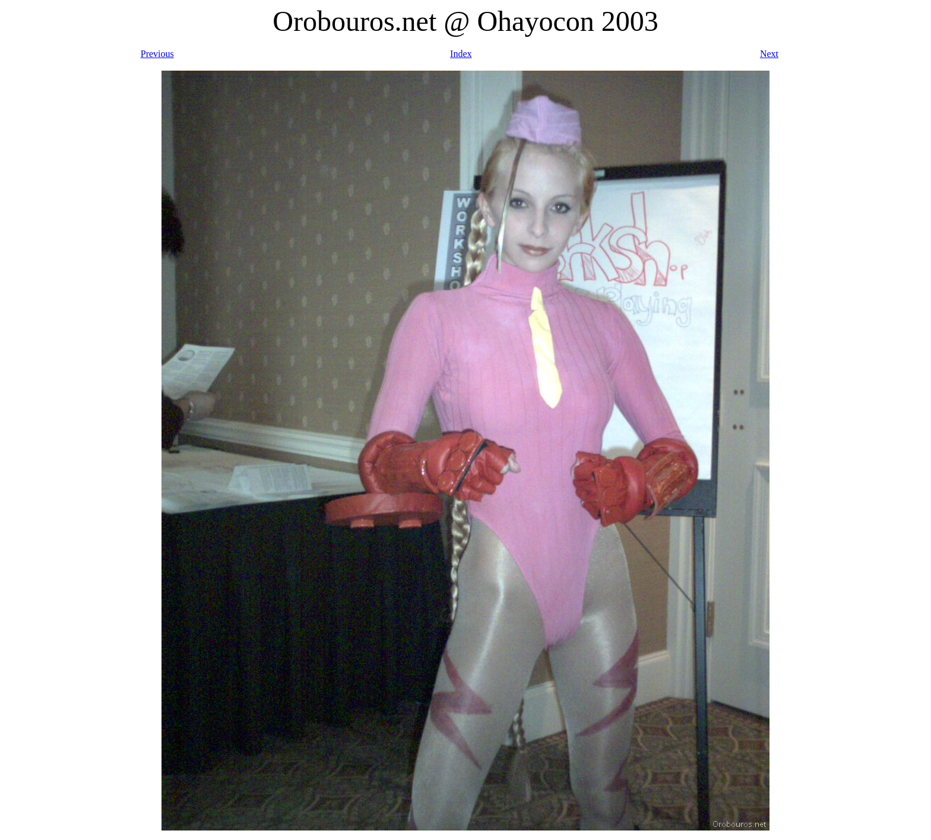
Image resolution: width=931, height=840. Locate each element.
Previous (157, 54)
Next (769, 54)
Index (460, 54)
